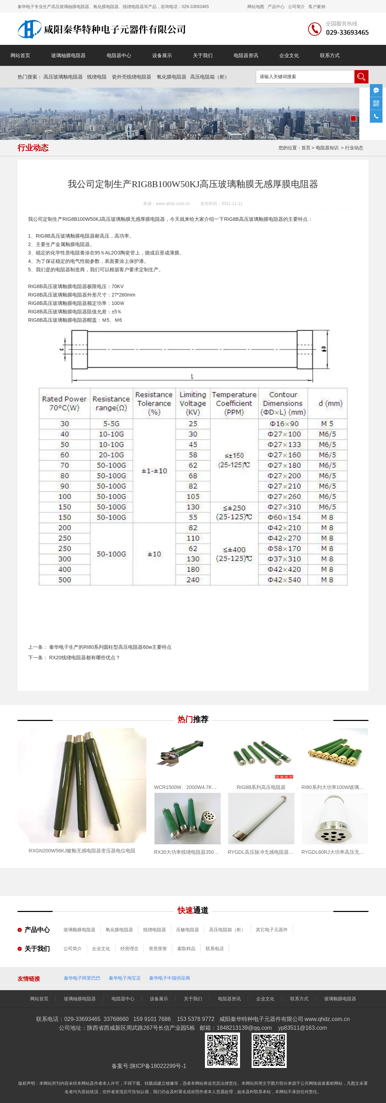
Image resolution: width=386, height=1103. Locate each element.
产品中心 (276, 6)
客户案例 (316, 6)
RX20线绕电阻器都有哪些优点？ (84, 657)
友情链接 (29, 979)
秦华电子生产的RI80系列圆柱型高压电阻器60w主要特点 (110, 647)
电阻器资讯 (246, 55)
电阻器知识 (327, 147)
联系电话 (215, 948)
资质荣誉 (158, 948)
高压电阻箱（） (209, 77)
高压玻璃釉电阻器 (63, 77)
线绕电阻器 (154, 929)
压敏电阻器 (187, 929)
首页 (306, 147)
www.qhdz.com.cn (173, 203)
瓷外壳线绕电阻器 (131, 77)
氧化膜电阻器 (171, 77)
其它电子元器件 (272, 929)
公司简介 (73, 948)
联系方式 (330, 55)
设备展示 (162, 55)
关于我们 (203, 55)
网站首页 (20, 55)
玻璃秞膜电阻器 (68, 55)
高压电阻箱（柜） (227, 929)
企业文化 (289, 55)
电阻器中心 (119, 55)
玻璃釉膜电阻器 (266, 219)
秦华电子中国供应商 (169, 978)
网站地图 (255, 6)
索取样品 (186, 948)
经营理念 (129, 948)
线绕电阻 (97, 77)
